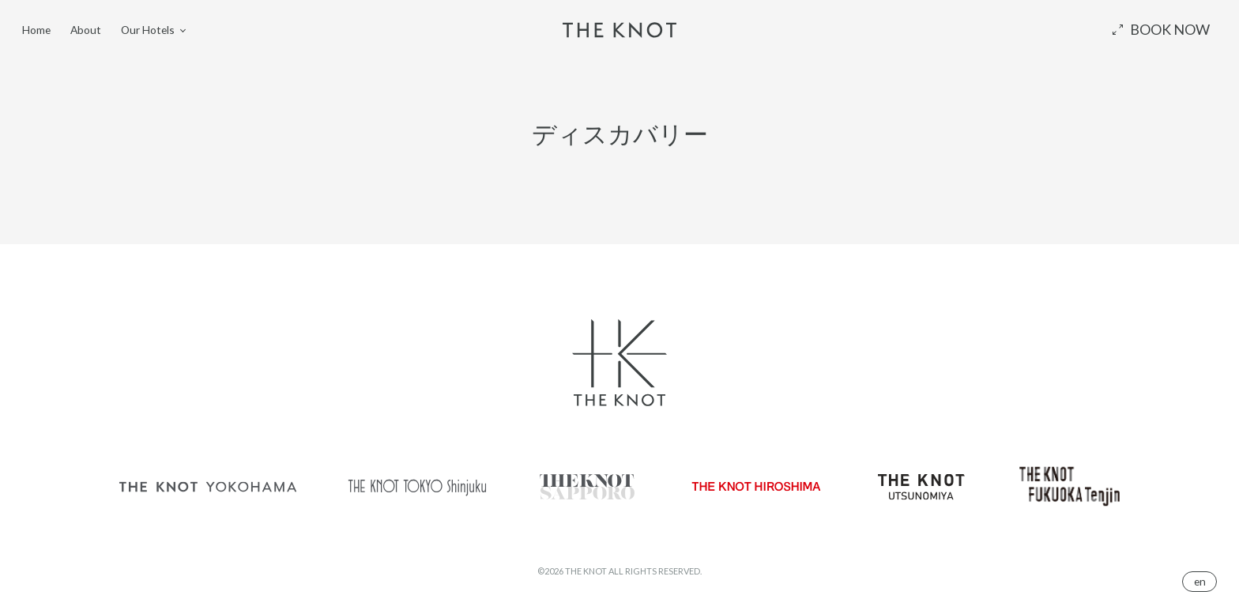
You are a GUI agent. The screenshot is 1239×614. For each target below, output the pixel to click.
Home (36, 29)
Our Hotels (148, 29)
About (85, 29)
